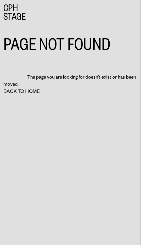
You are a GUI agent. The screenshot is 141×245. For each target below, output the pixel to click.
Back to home (21, 91)
